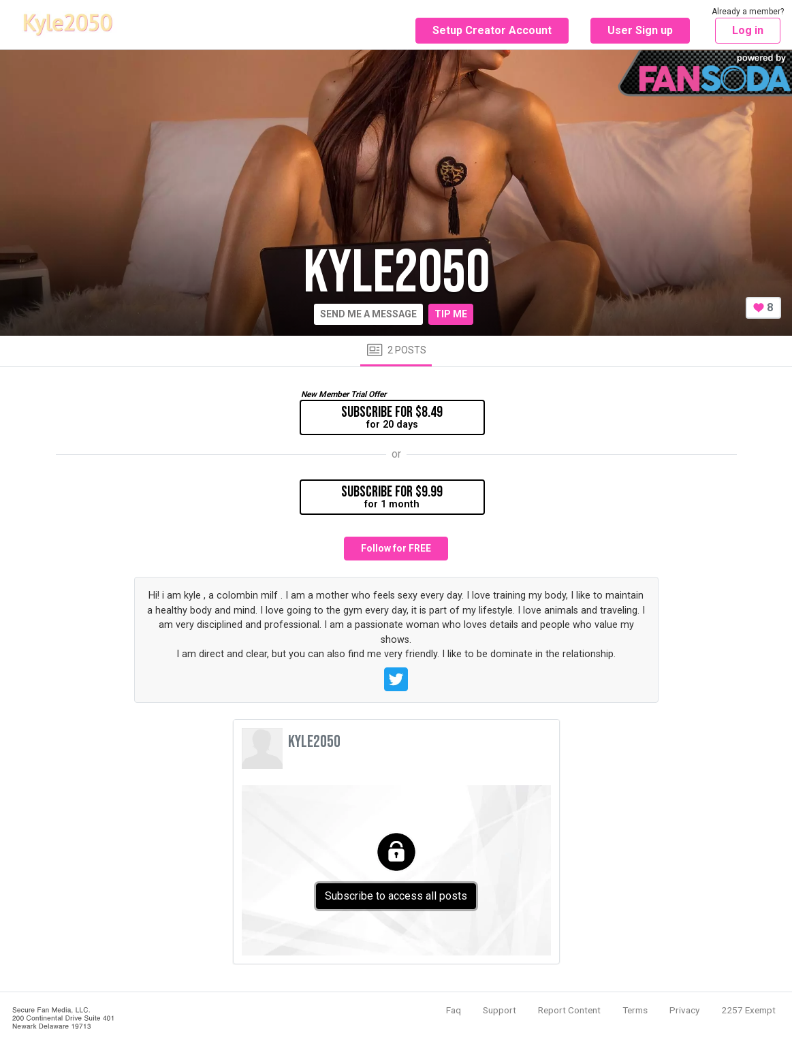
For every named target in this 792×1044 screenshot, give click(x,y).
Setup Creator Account (492, 30)
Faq (453, 1010)
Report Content (569, 1010)
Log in (747, 30)
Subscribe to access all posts (396, 895)
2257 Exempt (748, 1010)
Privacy (684, 1010)
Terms (635, 1010)
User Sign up (640, 30)
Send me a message (368, 314)
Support (499, 1010)
